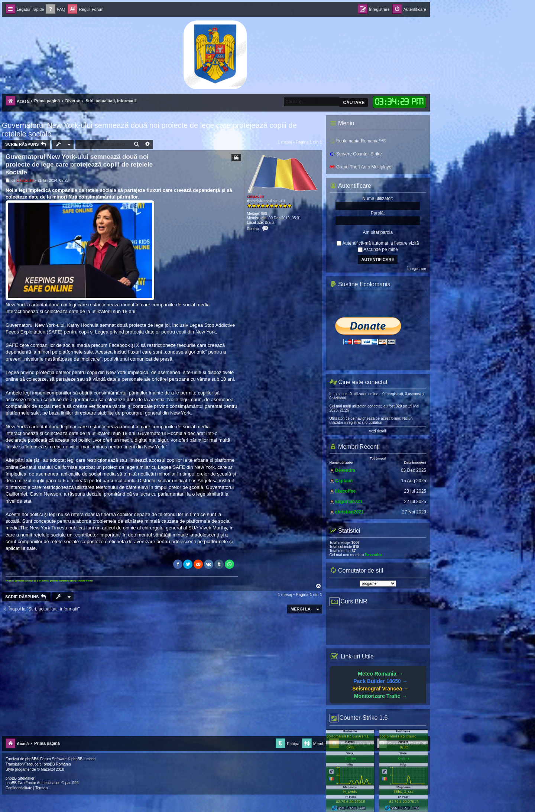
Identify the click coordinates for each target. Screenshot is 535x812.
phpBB (30, 759)
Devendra (345, 470)
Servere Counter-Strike (356, 154)
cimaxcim (255, 196)
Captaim (344, 480)
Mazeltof (48, 769)
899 (264, 214)
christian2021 (349, 512)
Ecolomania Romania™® (358, 141)
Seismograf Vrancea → (380, 689)
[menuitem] (55, 9)
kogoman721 (348, 501)
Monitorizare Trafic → (380, 696)
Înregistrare (416, 269)
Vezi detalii (378, 431)
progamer (23, 769)
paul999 (72, 783)
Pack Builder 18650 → (380, 681)
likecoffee (345, 491)
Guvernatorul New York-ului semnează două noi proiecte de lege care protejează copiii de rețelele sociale (149, 129)
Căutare (353, 102)
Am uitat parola (378, 232)
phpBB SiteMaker (20, 778)
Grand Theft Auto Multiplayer (361, 167)
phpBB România (57, 764)
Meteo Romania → (380, 674)
